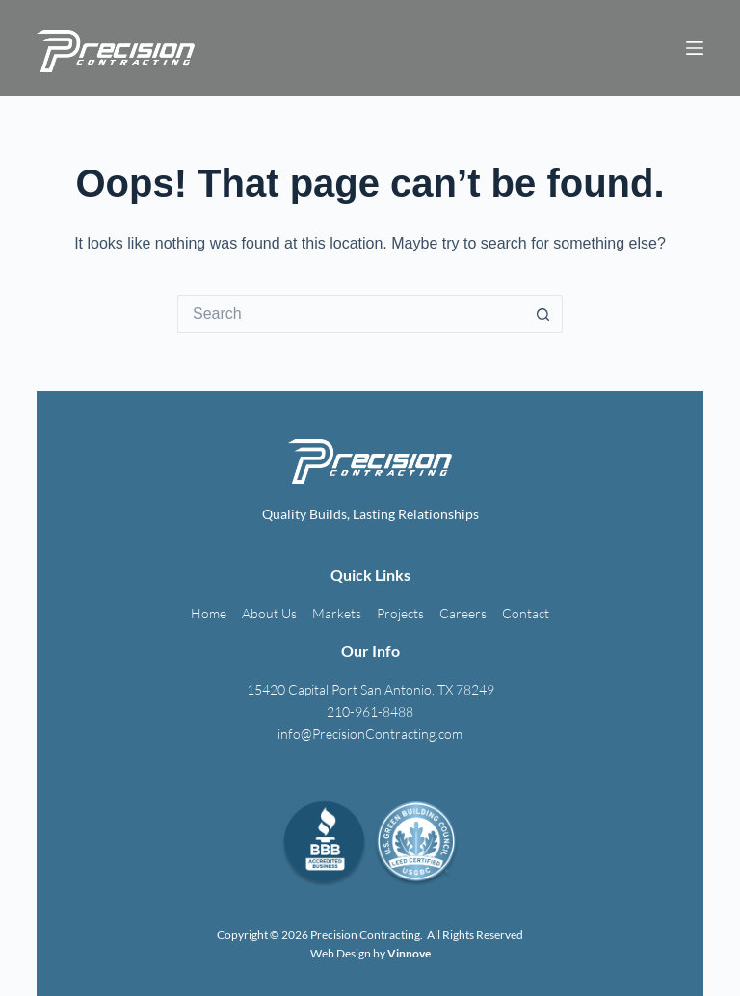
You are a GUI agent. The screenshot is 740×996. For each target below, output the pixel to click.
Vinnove (409, 953)
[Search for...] (350, 314)
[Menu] (694, 48)
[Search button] (543, 314)
